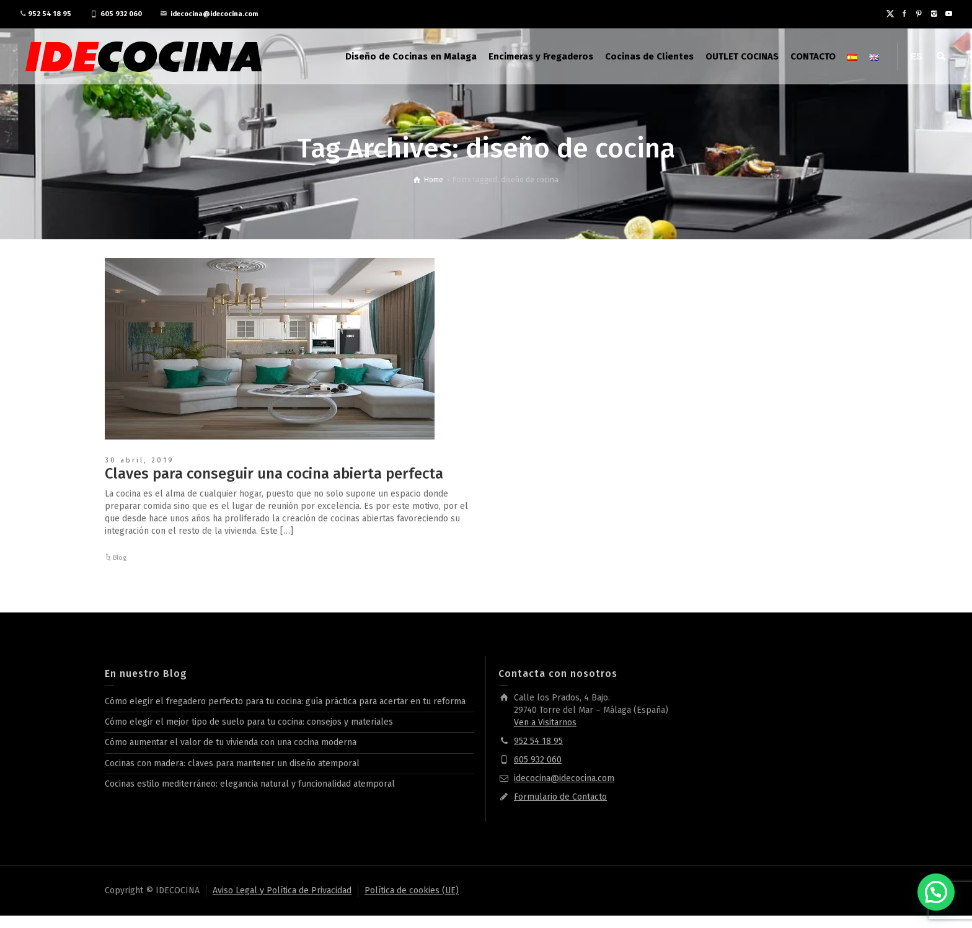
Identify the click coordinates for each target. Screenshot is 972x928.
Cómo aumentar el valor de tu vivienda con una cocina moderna (230, 742)
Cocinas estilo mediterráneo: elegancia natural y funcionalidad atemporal (250, 784)
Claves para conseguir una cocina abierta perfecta (274, 473)
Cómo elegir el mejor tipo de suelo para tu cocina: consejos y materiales (249, 722)
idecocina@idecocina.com (214, 14)
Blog (119, 558)
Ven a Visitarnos (545, 722)
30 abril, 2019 (139, 460)
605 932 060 (121, 14)
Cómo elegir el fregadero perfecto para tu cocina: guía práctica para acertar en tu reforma (285, 701)
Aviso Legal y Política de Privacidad (282, 890)
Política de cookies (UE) (412, 890)
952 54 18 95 (49, 14)
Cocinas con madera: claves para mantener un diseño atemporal (232, 763)
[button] (936, 892)
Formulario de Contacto (560, 797)
